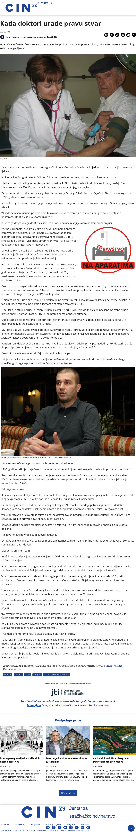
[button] (106, 35)
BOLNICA (7, 675)
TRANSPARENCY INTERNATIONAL (56, 675)
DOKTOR (18, 675)
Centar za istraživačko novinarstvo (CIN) (34, 37)
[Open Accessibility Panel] (131, 828)
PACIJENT (37, 675)
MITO (28, 675)
